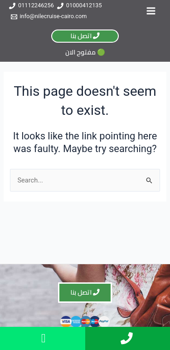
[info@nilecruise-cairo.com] (49, 17)
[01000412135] (79, 6)
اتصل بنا (85, 36)
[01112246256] (31, 6)
